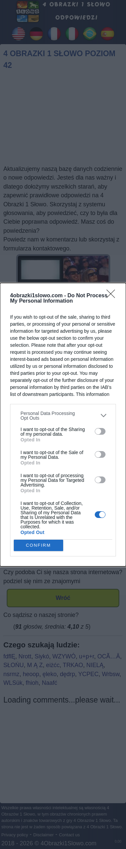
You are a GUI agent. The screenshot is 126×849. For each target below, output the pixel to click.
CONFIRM (38, 545)
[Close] (113, 296)
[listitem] (63, 415)
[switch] (100, 431)
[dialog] (63, 424)
